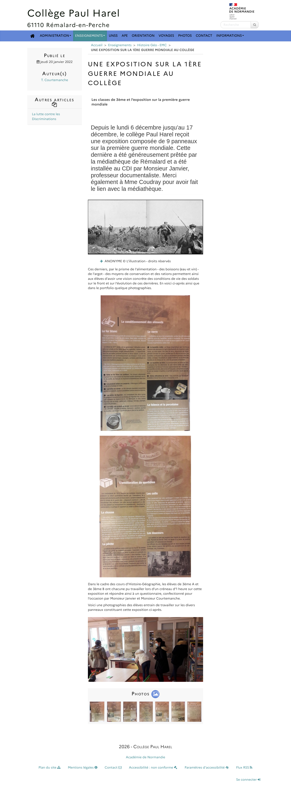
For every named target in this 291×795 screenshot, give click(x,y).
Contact (204, 36)
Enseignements (90, 36)
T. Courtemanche (54, 80)
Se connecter (248, 780)
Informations (230, 36)
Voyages (166, 36)
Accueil (96, 45)
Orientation (143, 36)
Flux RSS (244, 768)
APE (125, 36)
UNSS (113, 36)
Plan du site (50, 768)
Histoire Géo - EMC (152, 45)
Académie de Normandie (145, 757)
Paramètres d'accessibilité (207, 768)
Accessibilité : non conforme (153, 768)
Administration (55, 36)
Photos (185, 36)
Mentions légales (82, 768)
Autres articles (54, 102)
